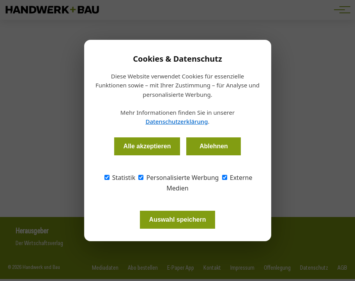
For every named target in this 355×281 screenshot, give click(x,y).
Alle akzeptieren (147, 146)
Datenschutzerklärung (176, 121)
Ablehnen (214, 146)
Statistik (120, 177)
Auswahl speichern (177, 219)
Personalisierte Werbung (178, 177)
